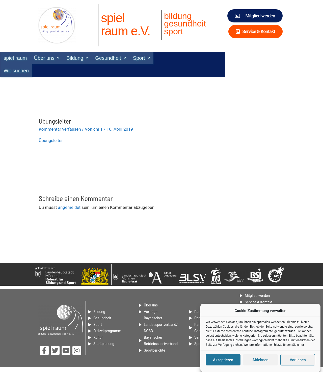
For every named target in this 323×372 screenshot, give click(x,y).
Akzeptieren (223, 361)
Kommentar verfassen (60, 116)
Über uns (82, 58)
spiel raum (50, 58)
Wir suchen (207, 58)
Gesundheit (147, 58)
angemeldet (69, 194)
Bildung (113, 58)
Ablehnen (260, 361)
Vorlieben (298, 361)
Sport (178, 58)
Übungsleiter (51, 127)
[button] (82, 58)
